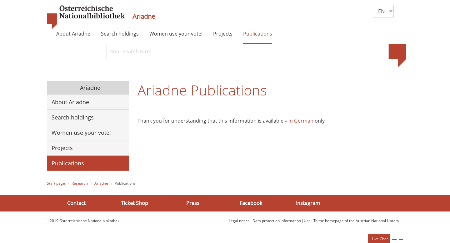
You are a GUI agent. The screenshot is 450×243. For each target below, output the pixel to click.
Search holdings (120, 33)
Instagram (308, 203)
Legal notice (239, 220)
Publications (257, 33)
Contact (76, 203)
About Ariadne (73, 33)
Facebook (251, 203)
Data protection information (276, 220)
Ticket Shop (134, 203)
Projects (222, 33)
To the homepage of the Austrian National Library (356, 220)
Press (192, 203)
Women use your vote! (175, 33)
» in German (299, 120)
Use (307, 220)
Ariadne (143, 16)
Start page (56, 183)
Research (80, 183)
